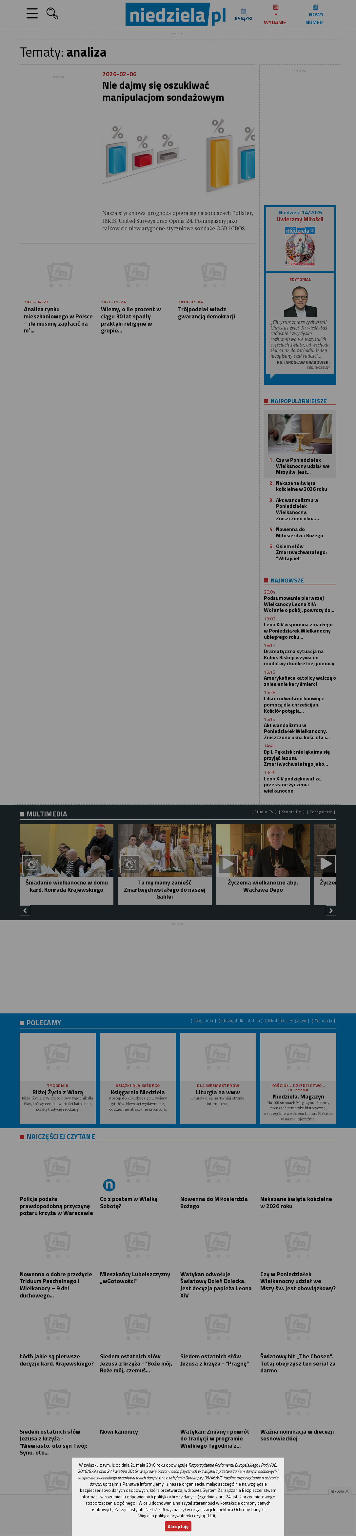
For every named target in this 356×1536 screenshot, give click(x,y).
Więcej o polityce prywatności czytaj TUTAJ (177, 1515)
